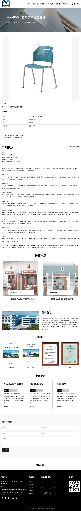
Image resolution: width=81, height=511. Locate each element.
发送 (45, 493)
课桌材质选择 (61, 384)
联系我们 (65, 4)
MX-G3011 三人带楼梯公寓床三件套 (60, 299)
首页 (29, 4)
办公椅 (18, 23)
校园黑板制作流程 (36, 384)
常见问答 (31, 488)
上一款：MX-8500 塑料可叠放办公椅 (12, 135)
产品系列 (35, 4)
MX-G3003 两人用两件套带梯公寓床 (21, 299)
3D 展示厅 (50, 4)
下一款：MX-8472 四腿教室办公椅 (12, 138)
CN (78, 4)
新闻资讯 (58, 4)
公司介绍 (42, 4)
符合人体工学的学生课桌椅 (13, 384)
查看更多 (6, 406)
